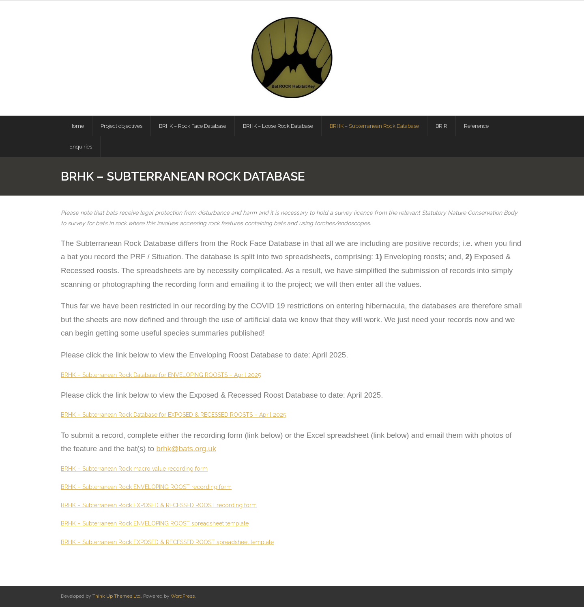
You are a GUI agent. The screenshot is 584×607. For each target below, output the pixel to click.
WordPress (183, 596)
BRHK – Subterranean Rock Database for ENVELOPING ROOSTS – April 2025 (161, 375)
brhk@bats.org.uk (186, 448)
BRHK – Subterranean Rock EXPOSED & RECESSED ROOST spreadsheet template (167, 542)
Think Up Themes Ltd (116, 596)
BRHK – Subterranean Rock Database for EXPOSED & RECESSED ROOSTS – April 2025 (173, 414)
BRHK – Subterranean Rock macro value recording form (134, 468)
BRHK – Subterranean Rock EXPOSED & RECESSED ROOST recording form (159, 505)
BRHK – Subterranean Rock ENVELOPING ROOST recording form (146, 487)
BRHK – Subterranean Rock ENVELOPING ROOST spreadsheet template (155, 523)
